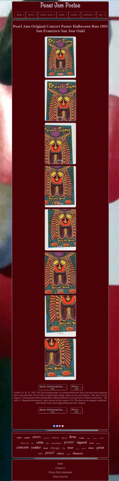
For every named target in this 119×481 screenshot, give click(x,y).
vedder (36, 447)
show (91, 447)
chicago (55, 447)
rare (40, 453)
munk (68, 454)
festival (55, 437)
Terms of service (60, 476)
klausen (78, 453)
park (84, 449)
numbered (46, 438)
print (100, 447)
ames (36, 437)
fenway (98, 443)
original (95, 438)
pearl (49, 452)
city (63, 448)
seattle (27, 437)
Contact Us (60, 468)
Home (60, 463)
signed (82, 442)
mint (19, 437)
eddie (40, 442)
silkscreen (24, 443)
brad (45, 448)
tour (70, 447)
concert (23, 447)
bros (72, 437)
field (32, 443)
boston (77, 449)
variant (101, 438)
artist (91, 443)
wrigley (82, 438)
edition (60, 453)
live (47, 443)
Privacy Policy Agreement (60, 472)
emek (88, 438)
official (64, 438)
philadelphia (56, 443)
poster (69, 442)
